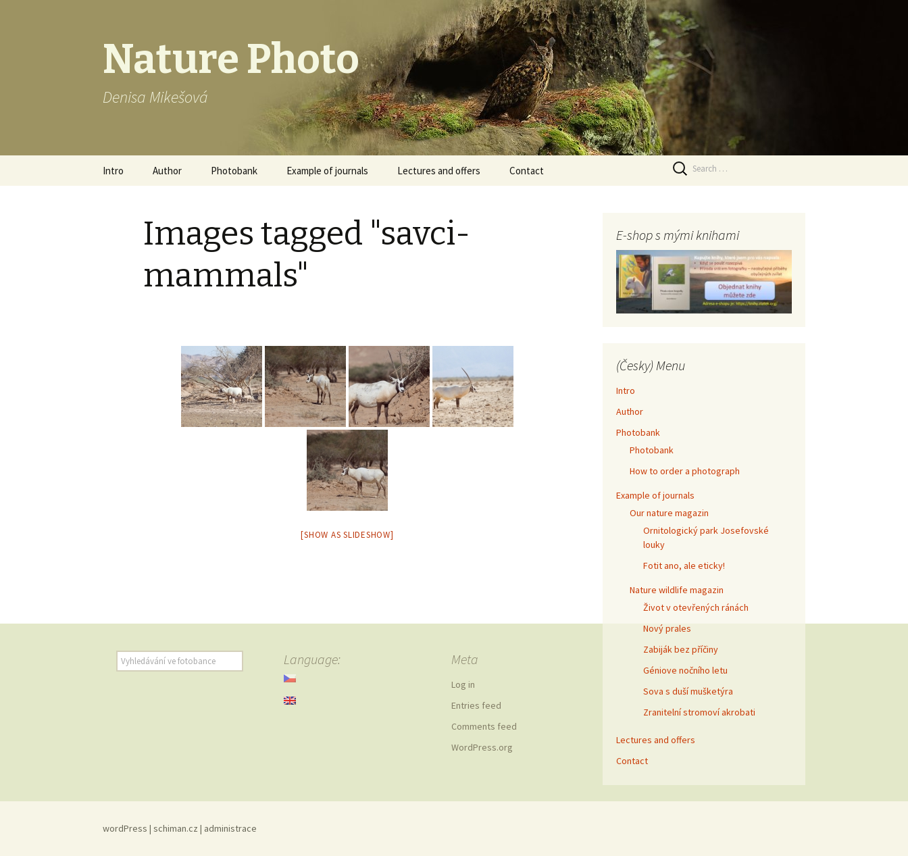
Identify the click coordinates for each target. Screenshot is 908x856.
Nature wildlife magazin (677, 590)
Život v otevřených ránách (696, 607)
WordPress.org (482, 747)
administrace (230, 828)
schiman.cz (175, 828)
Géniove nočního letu (685, 670)
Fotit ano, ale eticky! (684, 565)
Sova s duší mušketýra (688, 691)
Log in (463, 684)
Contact (526, 170)
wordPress (125, 828)
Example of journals (327, 170)
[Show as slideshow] (347, 534)
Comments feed (484, 726)
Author (167, 170)
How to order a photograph (685, 471)
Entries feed (476, 705)
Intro (113, 170)
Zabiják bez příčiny (680, 649)
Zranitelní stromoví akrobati (699, 712)
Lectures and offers (438, 170)
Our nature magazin (669, 513)
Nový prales (667, 628)
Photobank (234, 170)
